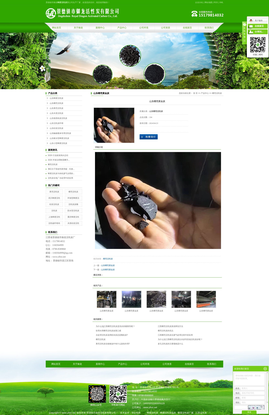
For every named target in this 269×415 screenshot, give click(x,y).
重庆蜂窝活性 (73, 217)
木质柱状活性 (73, 223)
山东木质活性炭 (56, 113)
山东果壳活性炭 (56, 108)
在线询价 (149, 136)
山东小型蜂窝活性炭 (58, 143)
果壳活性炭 (54, 192)
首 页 (195, 93)
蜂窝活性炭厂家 (186, 412)
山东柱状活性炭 (56, 128)
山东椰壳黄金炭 (108, 265)
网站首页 (56, 27)
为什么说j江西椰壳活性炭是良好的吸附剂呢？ (115, 326)
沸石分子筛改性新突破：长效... (61, 169)
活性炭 (54, 211)
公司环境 (143, 27)
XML (221, 2)
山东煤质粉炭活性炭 (58, 118)
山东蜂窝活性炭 (56, 98)
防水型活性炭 (73, 211)
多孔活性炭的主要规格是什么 (170, 344)
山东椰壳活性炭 (56, 103)
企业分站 (199, 2)
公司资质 (165, 27)
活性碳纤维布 (54, 223)
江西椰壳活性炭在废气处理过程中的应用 (175, 335)
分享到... (259, 32)
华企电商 (136, 412)
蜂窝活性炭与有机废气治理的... (61, 173)
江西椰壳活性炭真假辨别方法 (170, 326)
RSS (216, 2)
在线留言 (187, 27)
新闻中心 (100, 27)
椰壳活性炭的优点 (165, 331)
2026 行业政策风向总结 (58, 155)
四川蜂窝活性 (54, 198)
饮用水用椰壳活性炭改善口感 (108, 331)
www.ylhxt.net (68, 412)
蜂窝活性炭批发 (168, 412)
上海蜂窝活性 (54, 217)
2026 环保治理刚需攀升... (59, 160)
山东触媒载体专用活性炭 (60, 133)
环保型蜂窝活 (73, 198)
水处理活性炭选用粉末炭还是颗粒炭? (112, 335)
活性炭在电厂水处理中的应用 (60, 178)
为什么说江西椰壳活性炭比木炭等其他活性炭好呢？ (180, 339)
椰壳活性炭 (53, 164)
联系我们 (209, 27)
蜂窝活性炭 (152, 412)
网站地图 (208, 2)
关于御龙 (78, 27)
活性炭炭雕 (73, 204)
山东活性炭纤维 (56, 123)
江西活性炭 (201, 412)
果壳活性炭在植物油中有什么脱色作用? (113, 344)
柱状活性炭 (54, 204)
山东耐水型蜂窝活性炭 (59, 138)
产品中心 (122, 27)
